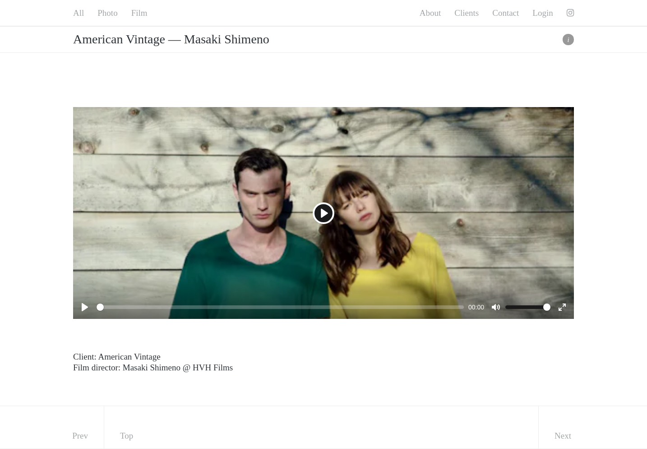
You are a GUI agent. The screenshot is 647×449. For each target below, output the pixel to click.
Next (563, 435)
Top (126, 435)
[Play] (323, 213)
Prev (80, 435)
